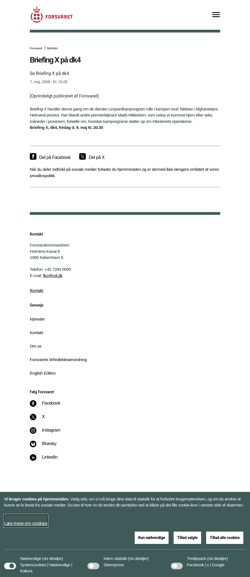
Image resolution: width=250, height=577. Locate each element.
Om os (35, 346)
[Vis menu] (216, 15)
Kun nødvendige (151, 537)
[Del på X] (91, 157)
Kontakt (36, 290)
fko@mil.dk (53, 275)
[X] (44, 419)
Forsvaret (36, 48)
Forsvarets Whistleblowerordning (58, 359)
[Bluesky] (47, 446)
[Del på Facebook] (50, 157)
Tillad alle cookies (225, 537)
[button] (52, 556)
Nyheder (52, 48)
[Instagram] (49, 433)
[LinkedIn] (48, 460)
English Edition (43, 373)
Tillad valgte (187, 537)
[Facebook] (49, 406)
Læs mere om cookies (25, 523)
